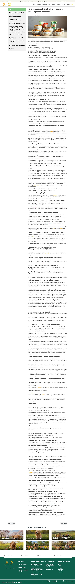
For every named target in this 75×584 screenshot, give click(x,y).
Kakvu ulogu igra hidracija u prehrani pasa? (16, 43)
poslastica (34, 207)
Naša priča (21, 563)
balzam (39, 387)
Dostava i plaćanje (49, 569)
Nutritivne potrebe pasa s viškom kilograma (16, 21)
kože (54, 228)
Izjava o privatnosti (49, 564)
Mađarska (61, 566)
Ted (51, 201)
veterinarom (36, 185)
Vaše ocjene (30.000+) (23, 564)
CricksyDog (55, 195)
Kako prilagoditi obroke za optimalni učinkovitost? (16, 30)
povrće (50, 223)
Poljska (60, 568)
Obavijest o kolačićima (50, 565)
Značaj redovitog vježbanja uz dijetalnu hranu (17, 32)
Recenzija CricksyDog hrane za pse (16, 26)
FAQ (10, 49)
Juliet (38, 201)
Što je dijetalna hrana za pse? (15, 16)
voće (48, 223)
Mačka (58, 4)
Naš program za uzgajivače (24, 569)
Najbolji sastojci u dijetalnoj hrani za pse (17, 27)
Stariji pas (53, 4)
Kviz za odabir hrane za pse (37, 570)
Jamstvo (47, 568)
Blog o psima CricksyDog (36, 568)
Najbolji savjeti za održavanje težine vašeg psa (16, 41)
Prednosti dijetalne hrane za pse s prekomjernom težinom (16, 18)
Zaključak (11, 48)
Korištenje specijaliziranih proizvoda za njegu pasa (17, 46)
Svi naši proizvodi (49, 563)
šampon (43, 394)
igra (33, 236)
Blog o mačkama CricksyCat (37, 569)
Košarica (68, 4)
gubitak (51, 131)
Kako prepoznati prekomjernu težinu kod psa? (16, 14)
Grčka (60, 565)
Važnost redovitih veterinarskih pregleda (15, 35)
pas (37, 13)
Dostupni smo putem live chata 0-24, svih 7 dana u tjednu (37, 565)
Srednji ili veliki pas (46, 4)
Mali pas (39, 4)
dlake (61, 228)
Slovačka (61, 570)
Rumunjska (61, 569)
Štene (34, 4)
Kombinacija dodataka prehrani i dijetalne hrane (16, 38)
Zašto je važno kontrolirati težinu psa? (16, 12)
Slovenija (61, 571)
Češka (60, 564)
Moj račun (64, 4)
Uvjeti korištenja (49, 566)
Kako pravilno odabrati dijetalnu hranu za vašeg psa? (17, 24)
